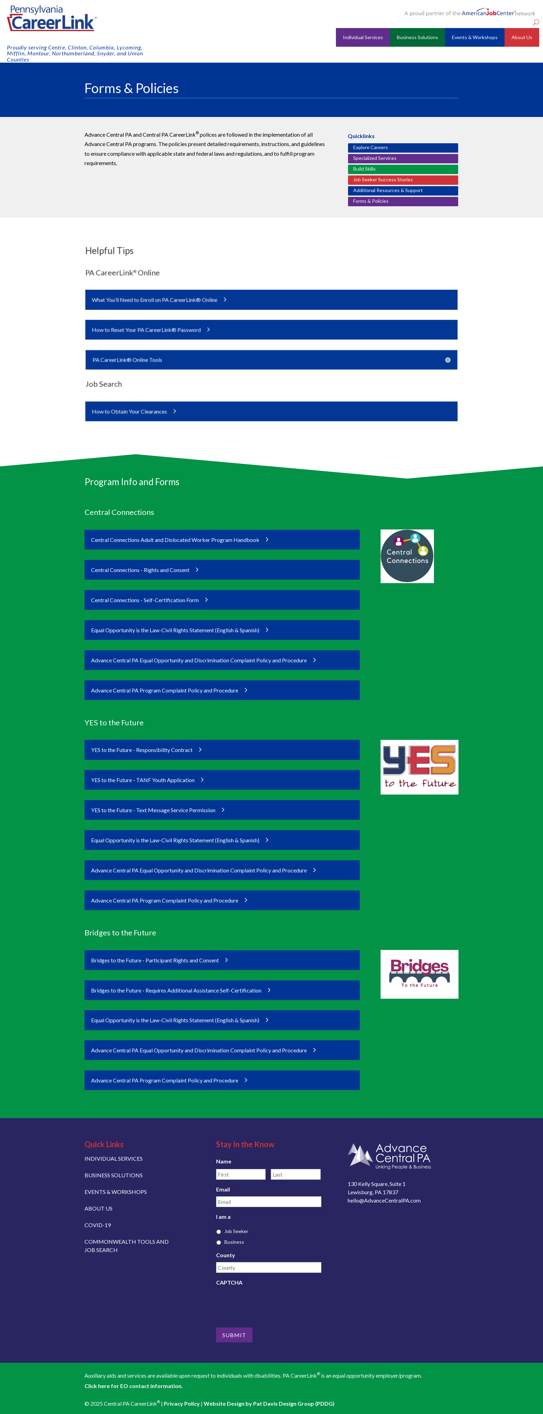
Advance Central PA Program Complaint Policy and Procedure (164, 690)
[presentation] (268, 1302)
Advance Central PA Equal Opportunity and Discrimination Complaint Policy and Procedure (199, 660)
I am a (226, 1216)
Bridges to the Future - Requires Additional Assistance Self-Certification (176, 990)
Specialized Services (375, 158)
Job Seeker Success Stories (383, 179)
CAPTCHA (229, 1282)
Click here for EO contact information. (133, 1386)
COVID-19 (97, 1225)
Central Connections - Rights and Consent (140, 569)
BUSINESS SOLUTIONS (113, 1175)
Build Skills (364, 169)
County (225, 1255)
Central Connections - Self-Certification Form (145, 600)
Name (226, 1161)
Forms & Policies (371, 201)
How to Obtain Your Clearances (143, 403)
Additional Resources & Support (388, 190)
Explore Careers (370, 147)
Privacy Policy (182, 1403)
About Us (521, 37)
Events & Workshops (475, 37)
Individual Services (363, 37)
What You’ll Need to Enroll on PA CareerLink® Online (166, 303)
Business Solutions (417, 37)
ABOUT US (98, 1208)
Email (225, 1189)
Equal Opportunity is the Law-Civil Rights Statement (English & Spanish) (175, 630)
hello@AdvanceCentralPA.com (384, 1200)
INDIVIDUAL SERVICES (113, 1158)
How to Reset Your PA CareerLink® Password (159, 330)
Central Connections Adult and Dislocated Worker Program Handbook (175, 539)
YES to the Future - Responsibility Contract (142, 749)
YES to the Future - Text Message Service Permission (153, 810)
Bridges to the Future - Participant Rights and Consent (155, 960)
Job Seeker (236, 1231)
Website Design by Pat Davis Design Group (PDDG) (269, 1403)
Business (234, 1242)
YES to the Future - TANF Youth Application (143, 780)
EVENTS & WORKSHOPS (115, 1191)
